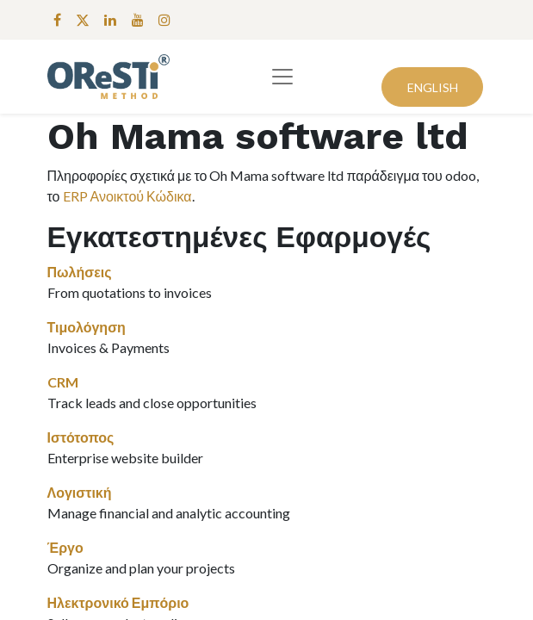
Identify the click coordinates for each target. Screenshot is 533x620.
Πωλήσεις (79, 272)
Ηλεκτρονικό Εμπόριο (118, 602)
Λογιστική (79, 492)
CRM (62, 382)
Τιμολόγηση (86, 327)
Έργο (65, 547)
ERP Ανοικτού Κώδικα (127, 196)
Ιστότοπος (81, 437)
